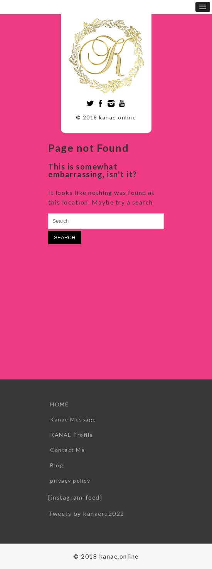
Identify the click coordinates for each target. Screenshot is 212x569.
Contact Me (67, 449)
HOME (59, 404)
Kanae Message (73, 419)
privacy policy (70, 480)
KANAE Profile (71, 434)
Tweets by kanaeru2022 (86, 513)
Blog (56, 465)
